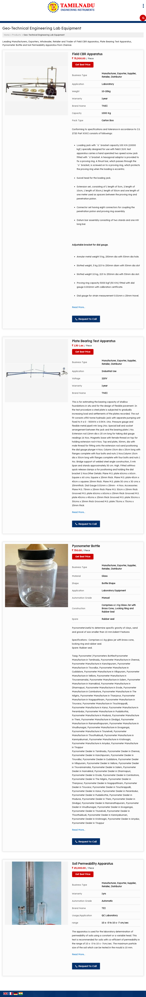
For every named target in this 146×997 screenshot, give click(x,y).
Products (16, 35)
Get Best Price (82, 64)
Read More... (78, 307)
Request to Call (86, 318)
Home (7, 35)
